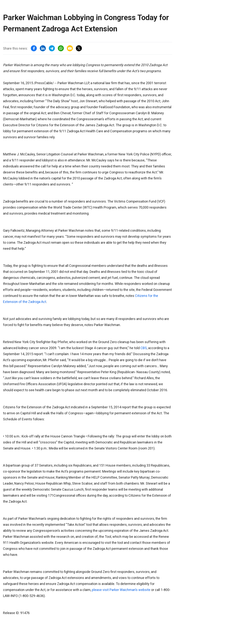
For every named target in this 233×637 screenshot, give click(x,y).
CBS (143, 348)
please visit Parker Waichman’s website (121, 590)
